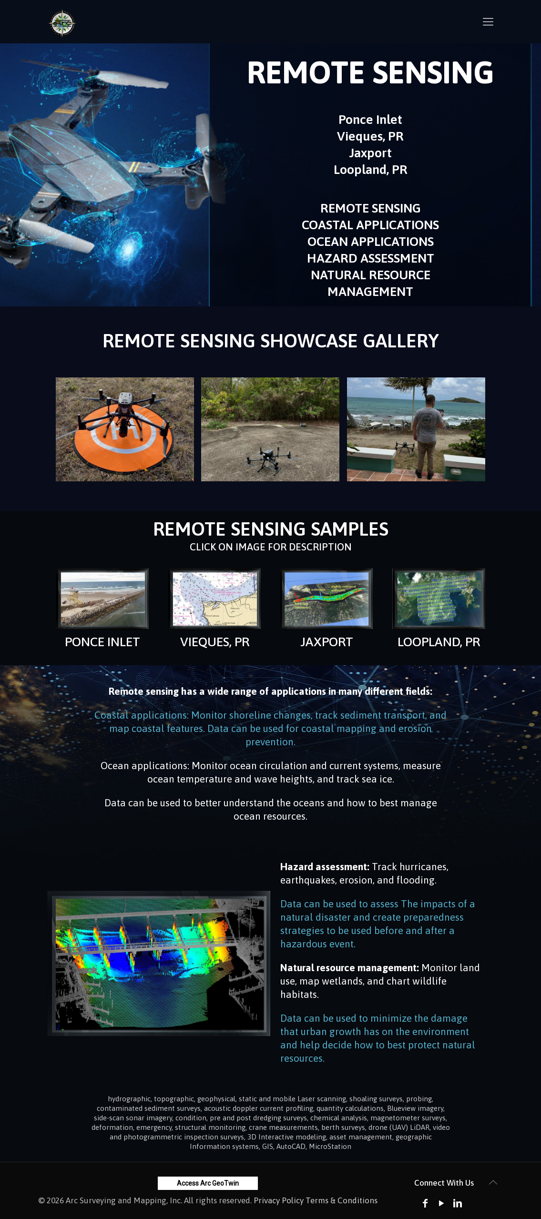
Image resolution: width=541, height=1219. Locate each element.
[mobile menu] (488, 21)
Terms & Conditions (342, 1200)
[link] (102, 599)
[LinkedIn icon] (457, 1203)
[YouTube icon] (441, 1203)
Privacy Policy (279, 1200)
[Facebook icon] (425, 1203)
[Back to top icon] (493, 1182)
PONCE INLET (102, 641)
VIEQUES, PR (214, 641)
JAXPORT (326, 641)
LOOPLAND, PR (439, 641)
